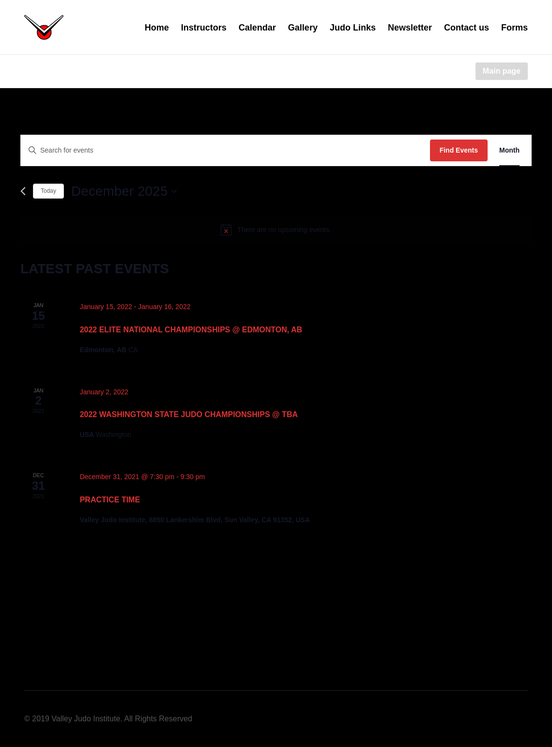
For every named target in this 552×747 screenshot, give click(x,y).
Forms (514, 27)
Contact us (466, 27)
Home (157, 27)
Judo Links (353, 27)
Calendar (257, 27)
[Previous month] (23, 191)
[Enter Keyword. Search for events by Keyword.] (225, 150)
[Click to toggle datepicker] (124, 191)
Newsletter (410, 27)
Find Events (459, 150)
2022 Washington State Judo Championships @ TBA (189, 414)
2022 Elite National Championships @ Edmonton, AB (191, 330)
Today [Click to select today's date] (48, 190)
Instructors (204, 27)
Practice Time (110, 500)
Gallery (303, 27)
